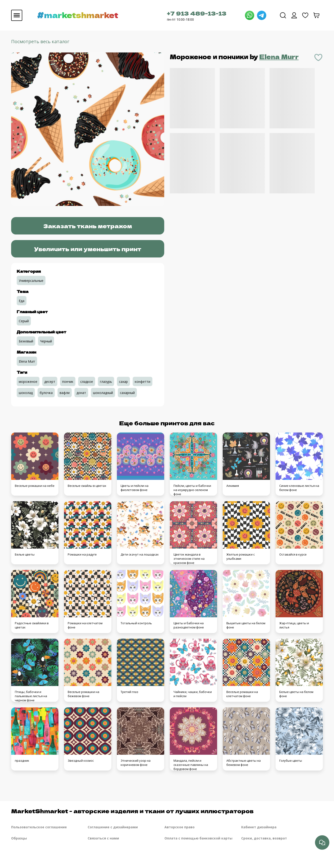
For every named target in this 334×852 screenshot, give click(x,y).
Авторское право (179, 827)
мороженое (28, 381)
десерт (49, 381)
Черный (46, 341)
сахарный (127, 392)
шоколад (26, 392)
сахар (123, 381)
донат (81, 392)
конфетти (142, 381)
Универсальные (31, 280)
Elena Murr (279, 56)
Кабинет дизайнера (258, 827)
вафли (65, 392)
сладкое (86, 381)
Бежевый (26, 341)
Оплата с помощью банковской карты (198, 838)
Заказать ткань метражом (87, 226)
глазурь (106, 381)
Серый (24, 321)
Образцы (19, 838)
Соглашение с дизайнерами (113, 827)
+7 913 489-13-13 (196, 13)
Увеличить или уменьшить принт (87, 249)
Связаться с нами (103, 838)
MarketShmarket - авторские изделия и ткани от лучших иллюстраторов (132, 811)
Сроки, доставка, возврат (264, 838)
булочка (46, 392)
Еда (21, 301)
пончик (67, 381)
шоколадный (103, 392)
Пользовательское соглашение (39, 827)
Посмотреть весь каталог (40, 41)
